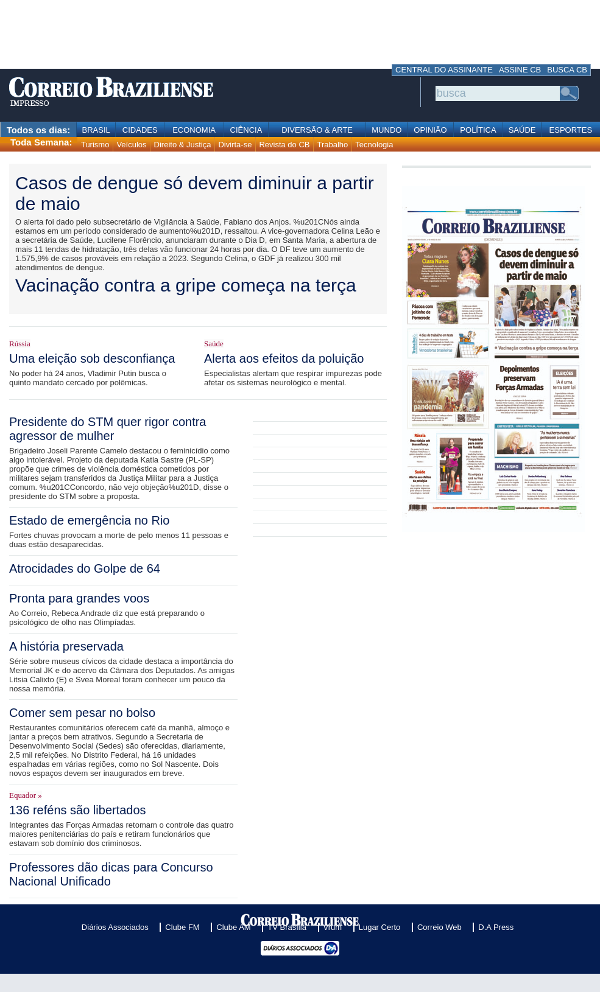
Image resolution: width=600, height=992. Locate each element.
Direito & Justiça (182, 144)
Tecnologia (374, 144)
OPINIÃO (430, 129)
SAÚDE (522, 129)
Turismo (95, 144)
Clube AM (233, 927)
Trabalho (332, 144)
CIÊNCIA (246, 129)
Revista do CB (284, 144)
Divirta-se (235, 144)
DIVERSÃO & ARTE (317, 129)
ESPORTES (571, 129)
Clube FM (182, 927)
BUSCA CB (567, 69)
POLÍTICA (478, 129)
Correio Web (439, 927)
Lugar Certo (380, 927)
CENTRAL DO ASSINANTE (444, 69)
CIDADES (140, 129)
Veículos (131, 144)
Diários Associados (115, 927)
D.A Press (496, 927)
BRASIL (96, 129)
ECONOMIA (194, 129)
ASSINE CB (520, 69)
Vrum (332, 927)
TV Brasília (286, 927)
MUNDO (386, 129)
